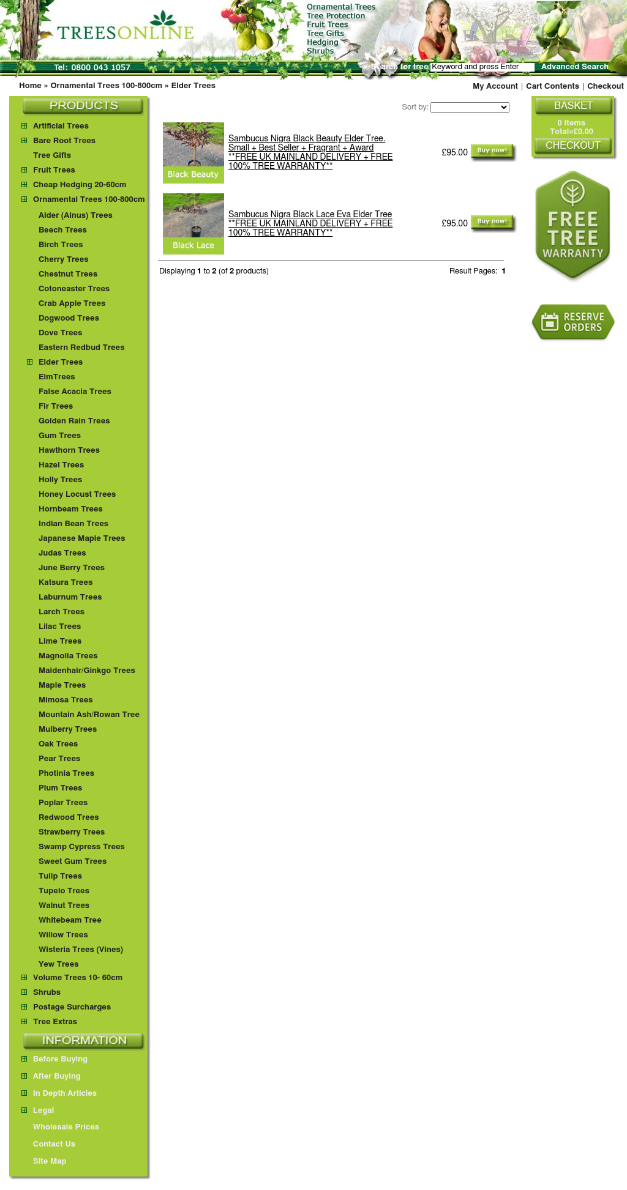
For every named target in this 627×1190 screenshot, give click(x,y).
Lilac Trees (60, 627)
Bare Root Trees (64, 141)
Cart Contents (552, 87)
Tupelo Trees (64, 891)
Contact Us (48, 1144)
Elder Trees (193, 86)
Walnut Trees (64, 906)
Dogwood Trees (69, 318)
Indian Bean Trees (73, 524)
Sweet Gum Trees (73, 862)
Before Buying (54, 1059)
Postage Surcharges (72, 1007)
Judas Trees (62, 553)
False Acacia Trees (75, 392)
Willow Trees (63, 935)
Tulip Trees (60, 876)
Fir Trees (56, 407)
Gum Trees (60, 436)
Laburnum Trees (70, 597)
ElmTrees (57, 377)
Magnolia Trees (68, 656)
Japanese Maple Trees (82, 539)
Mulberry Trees (68, 730)
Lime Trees (60, 641)
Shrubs (47, 993)
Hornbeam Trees (71, 509)
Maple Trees (62, 686)
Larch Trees (61, 612)
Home (30, 86)
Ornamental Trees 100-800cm (106, 86)
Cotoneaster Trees (74, 289)
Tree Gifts (52, 156)
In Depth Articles (59, 1094)
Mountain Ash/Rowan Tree (89, 715)
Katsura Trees (65, 583)
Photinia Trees (66, 774)
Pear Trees (59, 759)
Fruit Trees (54, 170)
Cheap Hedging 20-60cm (80, 185)
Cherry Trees (64, 260)
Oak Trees (58, 744)
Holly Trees (60, 480)
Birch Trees (61, 245)
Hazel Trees (61, 465)
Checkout (605, 87)
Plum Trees (60, 788)
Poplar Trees (63, 803)
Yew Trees (59, 965)
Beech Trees (63, 230)
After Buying (51, 1076)
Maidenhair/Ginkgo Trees (87, 671)
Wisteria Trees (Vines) (81, 950)
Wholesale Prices (60, 1127)
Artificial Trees (61, 126)
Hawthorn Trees (69, 451)
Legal (37, 1111)
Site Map (44, 1162)
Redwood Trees (69, 818)
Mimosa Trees (66, 700)
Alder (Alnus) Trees (76, 216)
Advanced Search (575, 67)
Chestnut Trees (68, 274)
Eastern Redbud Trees (82, 348)
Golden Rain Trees (74, 421)
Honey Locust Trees (77, 495)
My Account (495, 87)
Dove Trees (61, 333)
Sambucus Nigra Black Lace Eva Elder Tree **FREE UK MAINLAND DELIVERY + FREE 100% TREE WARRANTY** (310, 223)
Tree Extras (55, 1022)
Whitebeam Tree (70, 920)
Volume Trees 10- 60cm (77, 978)
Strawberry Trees (72, 832)
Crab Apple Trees (72, 304)
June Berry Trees (72, 568)
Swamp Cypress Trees (82, 847)
